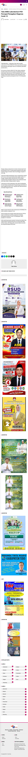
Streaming (8, 682)
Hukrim (21, 670)
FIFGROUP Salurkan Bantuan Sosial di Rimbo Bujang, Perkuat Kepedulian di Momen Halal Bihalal (8, 195)
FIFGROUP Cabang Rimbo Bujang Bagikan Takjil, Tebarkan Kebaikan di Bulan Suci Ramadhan (19, 195)
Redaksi (10, 729)
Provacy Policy (15, 729)
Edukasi (21, 666)
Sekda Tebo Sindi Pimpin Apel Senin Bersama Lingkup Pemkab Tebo (8, 205)
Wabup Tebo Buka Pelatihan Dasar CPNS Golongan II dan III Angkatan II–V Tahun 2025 (19, 205)
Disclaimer (21, 729)
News (8, 673)
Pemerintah (21, 673)
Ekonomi (8, 670)
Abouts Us (7, 729)
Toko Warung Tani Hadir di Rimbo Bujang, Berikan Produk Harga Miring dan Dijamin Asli (19, 200)
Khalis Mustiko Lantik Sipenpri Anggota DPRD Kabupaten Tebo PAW (8, 200)
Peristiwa (8, 676)
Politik (21, 676)
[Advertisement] (14, 32)
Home (2, 9)
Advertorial (6, 9)
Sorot (21, 679)
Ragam (8, 679)
